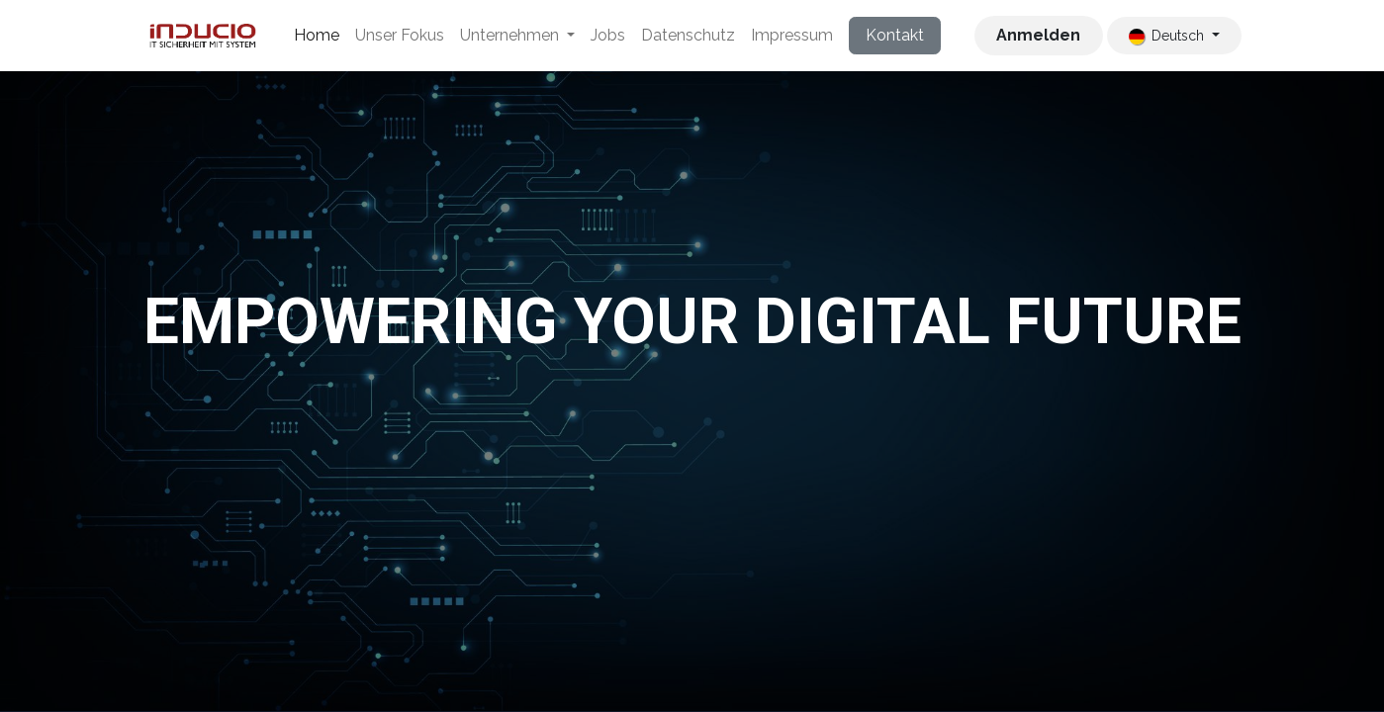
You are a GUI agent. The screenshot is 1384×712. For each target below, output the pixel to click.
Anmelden (1038, 35)
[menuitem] (316, 35)
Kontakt (895, 35)
